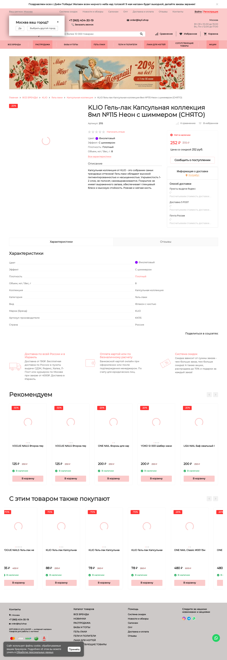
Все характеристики (99, 156)
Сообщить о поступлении (192, 160)
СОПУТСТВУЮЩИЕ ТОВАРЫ (184, 44)
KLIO (44, 97)
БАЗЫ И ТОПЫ (71, 44)
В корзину (28, 478)
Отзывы (163, 11)
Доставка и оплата (143, 11)
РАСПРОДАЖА (42, 44)
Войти (198, 11)
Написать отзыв (116, 131)
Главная (13, 97)
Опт (125, 11)
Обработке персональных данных (35, 652)
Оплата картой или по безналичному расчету (116, 355)
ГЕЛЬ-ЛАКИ (99, 44)
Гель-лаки (57, 97)
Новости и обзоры (93, 11)
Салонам (113, 11)
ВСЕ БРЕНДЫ (14, 44)
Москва (28, 11)
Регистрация (210, 11)
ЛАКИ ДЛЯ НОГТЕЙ (156, 44)
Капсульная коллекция (80, 97)
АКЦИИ (212, 44)
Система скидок (68, 11)
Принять (74, 649)
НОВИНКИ (79, 618)
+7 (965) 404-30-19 (81, 20)
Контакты (177, 11)
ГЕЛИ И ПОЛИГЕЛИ (127, 44)
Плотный (140, 276)
